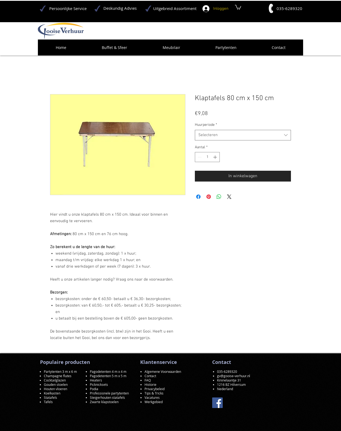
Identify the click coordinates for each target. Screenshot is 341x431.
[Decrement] (199, 157)
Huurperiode (206, 125)
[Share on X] (229, 196)
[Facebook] (217, 402)
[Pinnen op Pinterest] (208, 196)
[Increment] (215, 157)
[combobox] (243, 135)
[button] (238, 6)
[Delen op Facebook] (198, 196)
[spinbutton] (207, 157)
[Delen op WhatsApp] (219, 196)
